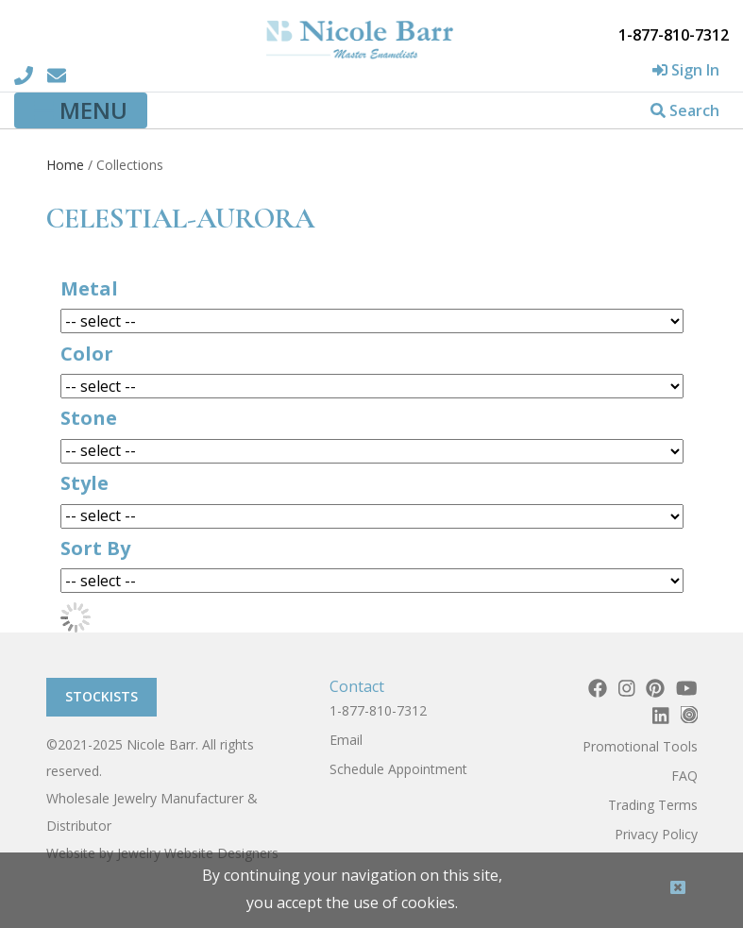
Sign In (685, 69)
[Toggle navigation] (80, 110)
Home (65, 165)
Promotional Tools (640, 746)
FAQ (684, 776)
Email (346, 740)
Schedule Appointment (398, 769)
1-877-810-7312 (378, 710)
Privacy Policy (656, 834)
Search (684, 110)
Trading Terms (653, 805)
